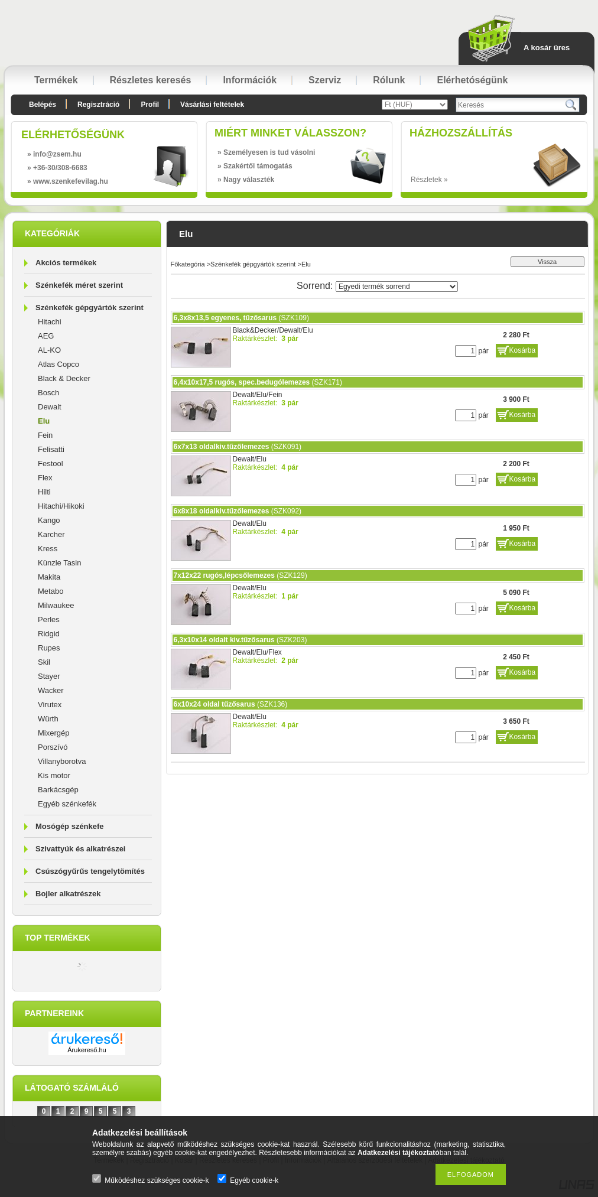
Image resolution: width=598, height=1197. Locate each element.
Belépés (42, 104)
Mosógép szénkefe (69, 826)
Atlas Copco (58, 364)
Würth (48, 718)
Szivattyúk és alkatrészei (80, 848)
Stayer (49, 676)
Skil (44, 662)
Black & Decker (64, 378)
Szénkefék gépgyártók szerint (89, 307)
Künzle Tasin (59, 562)
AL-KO (49, 350)
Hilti (44, 491)
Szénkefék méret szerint (79, 285)
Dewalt (49, 406)
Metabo (50, 591)
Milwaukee (56, 605)
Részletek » (429, 179)
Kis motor (54, 775)
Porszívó (53, 747)
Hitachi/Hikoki (61, 506)
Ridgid (49, 633)
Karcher (51, 534)
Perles (49, 619)
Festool (50, 463)
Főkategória (188, 264)
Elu (44, 421)
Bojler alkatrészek (68, 893)
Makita (49, 577)
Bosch (48, 392)
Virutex (49, 704)
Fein (45, 435)
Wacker (51, 690)
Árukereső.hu (86, 1049)
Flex (45, 477)
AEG (46, 335)
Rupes (49, 647)
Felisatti (51, 449)
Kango (49, 520)
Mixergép (53, 732)
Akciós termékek (65, 262)
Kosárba (522, 350)
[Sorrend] (397, 286)
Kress (47, 548)
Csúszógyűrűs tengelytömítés (90, 871)
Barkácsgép (58, 789)
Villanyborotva (62, 761)
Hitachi (49, 321)
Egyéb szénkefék (67, 803)
